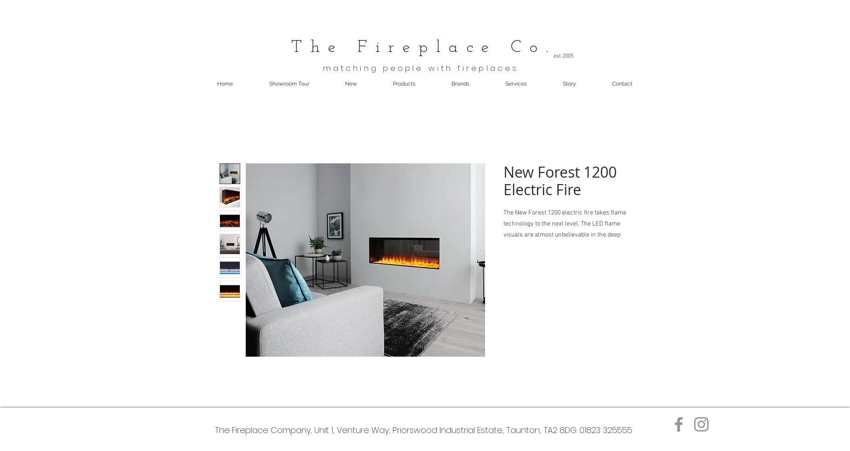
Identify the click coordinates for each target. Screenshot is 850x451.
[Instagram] (701, 424)
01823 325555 (605, 430)
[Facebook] (678, 424)
